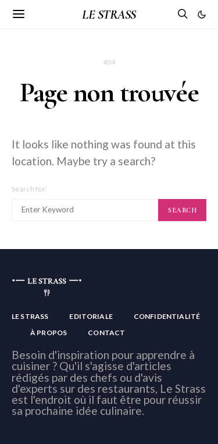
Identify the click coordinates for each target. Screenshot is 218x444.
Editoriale (91, 316)
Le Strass (30, 316)
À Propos (48, 332)
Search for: (29, 188)
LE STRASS (108, 14)
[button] (201, 14)
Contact (106, 332)
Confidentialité (167, 316)
